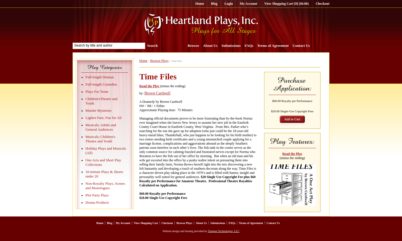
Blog (214, 4)
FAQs (249, 45)
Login (228, 4)
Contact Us (301, 45)
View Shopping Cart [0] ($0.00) (286, 4)
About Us (210, 45)
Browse (193, 45)
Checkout (322, 4)
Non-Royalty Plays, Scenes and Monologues (105, 185)
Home (199, 4)
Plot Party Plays (97, 195)
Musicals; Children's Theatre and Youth (100, 139)
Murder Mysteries (98, 110)
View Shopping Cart (146, 223)
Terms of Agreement (273, 45)
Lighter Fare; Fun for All (103, 118)
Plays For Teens (97, 91)
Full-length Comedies (101, 84)
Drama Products (97, 202)
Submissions (231, 45)
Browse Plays (159, 61)
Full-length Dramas (99, 77)
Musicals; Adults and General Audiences (100, 127)
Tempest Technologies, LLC (224, 231)
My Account (248, 4)
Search (152, 45)
